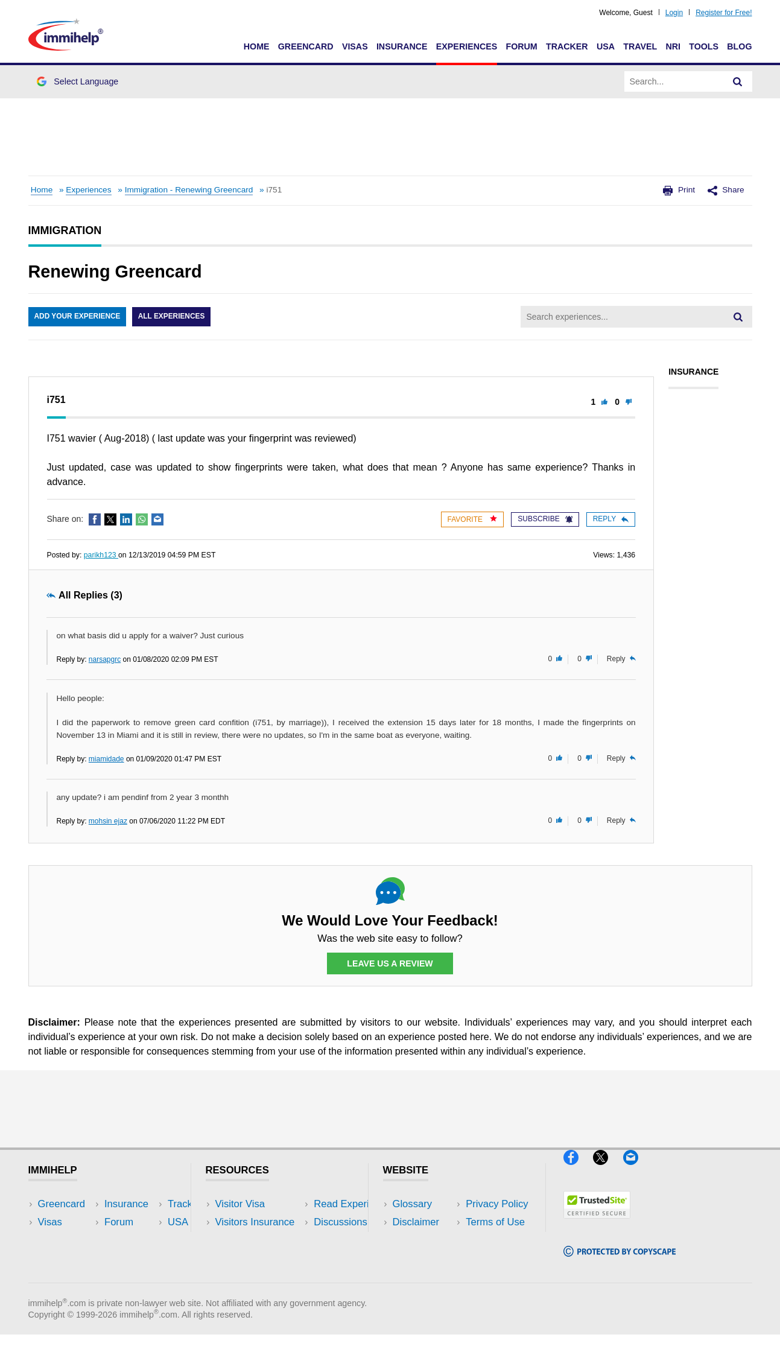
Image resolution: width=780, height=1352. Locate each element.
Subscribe (545, 519)
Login (674, 12)
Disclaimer (416, 1222)
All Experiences (173, 317)
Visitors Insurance (255, 1222)
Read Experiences (256, 1240)
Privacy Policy (424, 1240)
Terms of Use (422, 1259)
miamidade (106, 759)
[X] (608, 1170)
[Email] (636, 1170)
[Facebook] (578, 1170)
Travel (640, 46)
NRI (672, 46)
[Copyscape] (619, 1261)
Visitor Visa (240, 1204)
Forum (521, 46)
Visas (355, 46)
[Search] (737, 81)
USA (606, 46)
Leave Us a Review (390, 963)
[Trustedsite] (596, 1223)
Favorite (473, 519)
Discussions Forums (260, 1259)
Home (257, 46)
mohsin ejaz (108, 821)
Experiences (466, 46)
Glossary (413, 1204)
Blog (739, 46)
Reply (611, 519)
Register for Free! (724, 12)
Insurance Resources (262, 1277)
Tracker (567, 46)
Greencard (306, 46)
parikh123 (101, 555)
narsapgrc (105, 659)
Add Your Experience (77, 317)
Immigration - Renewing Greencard (189, 189)
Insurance (402, 46)
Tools (703, 46)
